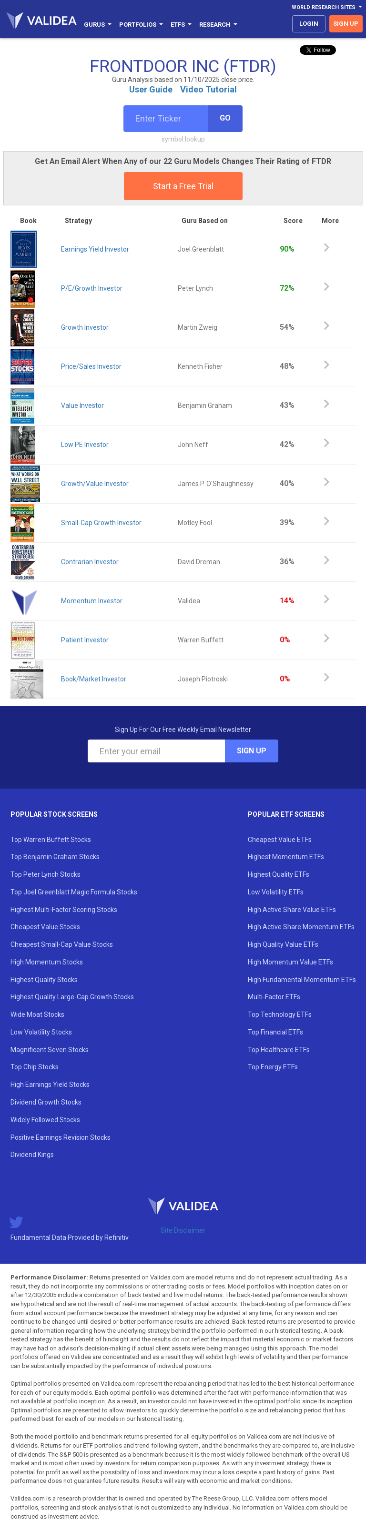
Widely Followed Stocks (45, 1120)
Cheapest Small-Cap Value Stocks (61, 944)
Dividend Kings (32, 1154)
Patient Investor (85, 640)
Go (225, 117)
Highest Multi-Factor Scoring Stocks (63, 909)
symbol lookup (183, 139)
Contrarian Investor (90, 562)
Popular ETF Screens (286, 814)
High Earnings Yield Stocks (50, 1084)
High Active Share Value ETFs (292, 909)
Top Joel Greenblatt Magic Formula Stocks (73, 892)
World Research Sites (327, 7)
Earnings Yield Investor (95, 249)
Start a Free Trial (183, 186)
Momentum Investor (91, 601)
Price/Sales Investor (91, 366)
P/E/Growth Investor (91, 288)
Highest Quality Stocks (44, 980)
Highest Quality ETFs (278, 874)
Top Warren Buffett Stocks (50, 839)
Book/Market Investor (93, 679)
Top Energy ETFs (273, 1067)
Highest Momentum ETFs (286, 857)
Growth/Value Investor (95, 483)
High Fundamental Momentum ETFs (302, 980)
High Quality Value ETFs (283, 944)
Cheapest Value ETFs (280, 839)
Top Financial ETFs (275, 1032)
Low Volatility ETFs (276, 892)
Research (218, 24)
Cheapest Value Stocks (45, 927)
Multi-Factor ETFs (274, 997)
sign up (345, 23)
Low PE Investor (85, 444)
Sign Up (251, 750)
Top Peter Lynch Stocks (45, 874)
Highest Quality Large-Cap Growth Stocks (72, 997)
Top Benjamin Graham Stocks (55, 857)
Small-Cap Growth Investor (101, 523)
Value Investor (82, 405)
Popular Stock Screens (54, 814)
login (308, 23)
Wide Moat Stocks (37, 1014)
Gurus (98, 24)
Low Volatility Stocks (41, 1032)
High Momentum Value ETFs (290, 962)
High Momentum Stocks (46, 962)
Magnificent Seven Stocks (49, 1050)
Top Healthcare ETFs (279, 1050)
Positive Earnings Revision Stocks (60, 1137)
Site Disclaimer (183, 1230)
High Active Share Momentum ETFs (301, 927)
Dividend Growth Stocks (45, 1102)
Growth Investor (85, 327)
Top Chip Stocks (34, 1067)
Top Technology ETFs (280, 1014)
